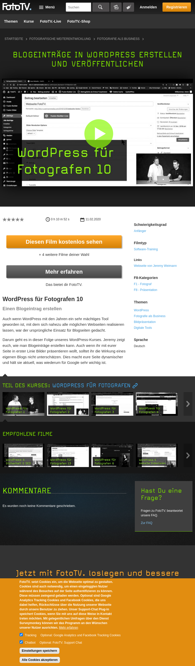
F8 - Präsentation (145, 290)
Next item (188, 404)
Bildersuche (116, 7)
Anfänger (140, 231)
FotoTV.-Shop (78, 21)
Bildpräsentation (145, 322)
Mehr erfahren (64, 272)
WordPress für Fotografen (91, 385)
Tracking (31, 635)
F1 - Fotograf (142, 284)
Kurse (29, 21)
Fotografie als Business (118, 39)
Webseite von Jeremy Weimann (155, 266)
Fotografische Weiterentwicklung (60, 39)
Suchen (100, 7)
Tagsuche (128, 7)
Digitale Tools (143, 328)
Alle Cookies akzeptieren (40, 660)
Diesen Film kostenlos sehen (64, 242)
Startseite (14, 39)
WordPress (141, 310)
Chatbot (30, 642)
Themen (11, 21)
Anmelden (148, 7)
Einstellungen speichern (39, 651)
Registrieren (176, 7)
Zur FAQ (146, 523)
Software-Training (146, 249)
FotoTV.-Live (50, 21)
